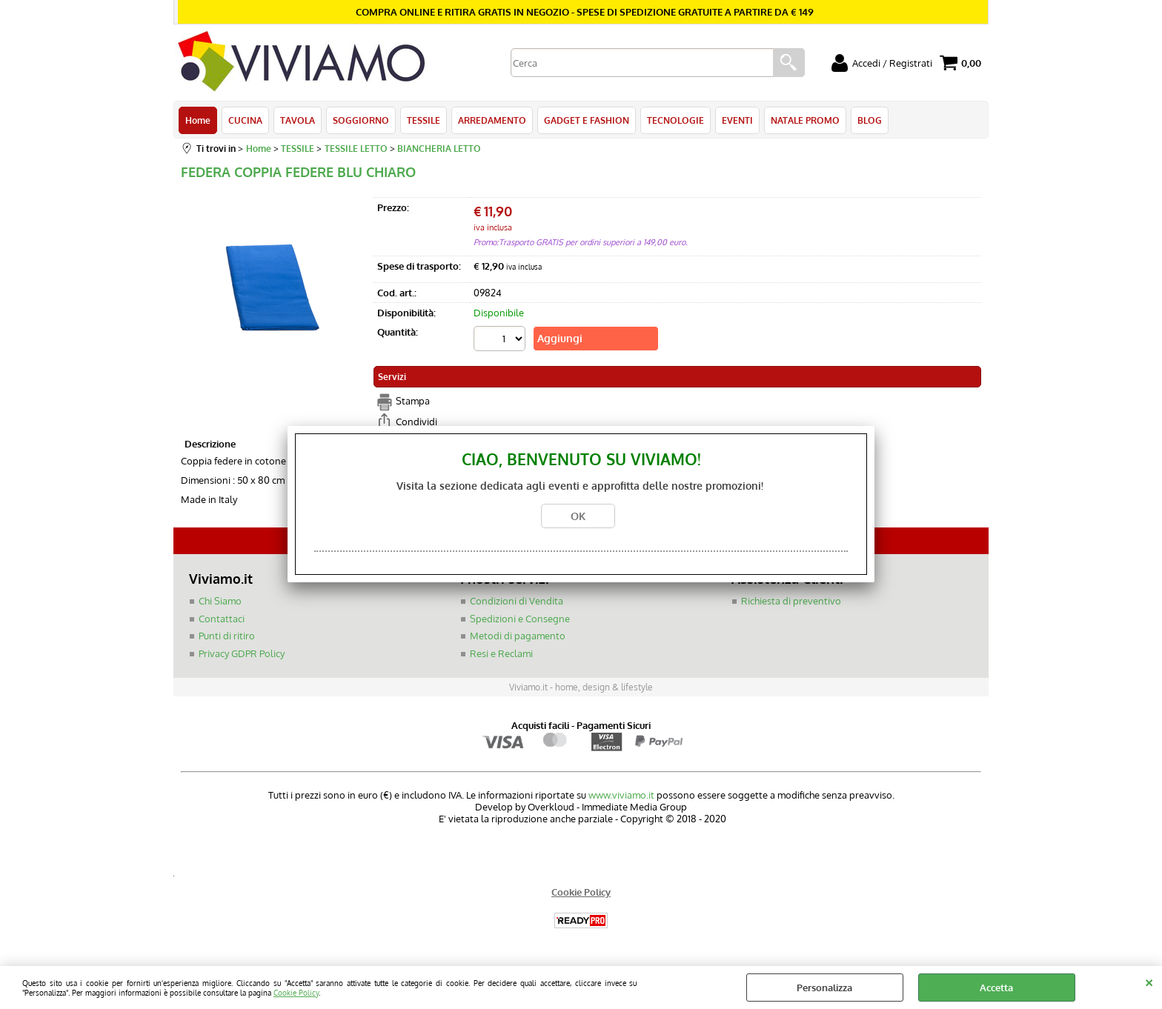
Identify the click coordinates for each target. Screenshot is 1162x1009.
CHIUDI (1149, 980)
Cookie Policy (296, 992)
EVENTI (737, 120)
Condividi (416, 421)
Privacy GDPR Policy (242, 653)
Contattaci (222, 619)
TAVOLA (297, 120)
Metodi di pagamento (517, 636)
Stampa (413, 401)
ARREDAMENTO (492, 120)
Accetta (996, 987)
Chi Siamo (220, 601)
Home (197, 120)
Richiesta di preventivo (791, 601)
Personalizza (824, 987)
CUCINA (245, 120)
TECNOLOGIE (675, 120)
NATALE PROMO (805, 120)
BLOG (869, 120)
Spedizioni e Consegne (520, 619)
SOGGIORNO (361, 120)
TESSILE (423, 120)
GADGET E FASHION (586, 120)
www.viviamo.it (621, 795)
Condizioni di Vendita (516, 601)
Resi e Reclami (501, 653)
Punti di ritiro (227, 636)
